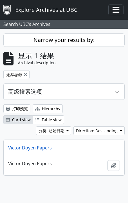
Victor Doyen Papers (30, 148)
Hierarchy (47, 108)
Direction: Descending (97, 130)
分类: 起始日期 (52, 130)
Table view (48, 119)
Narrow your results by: (64, 40)
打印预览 (17, 108)
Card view (18, 119)
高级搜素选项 (25, 91)
